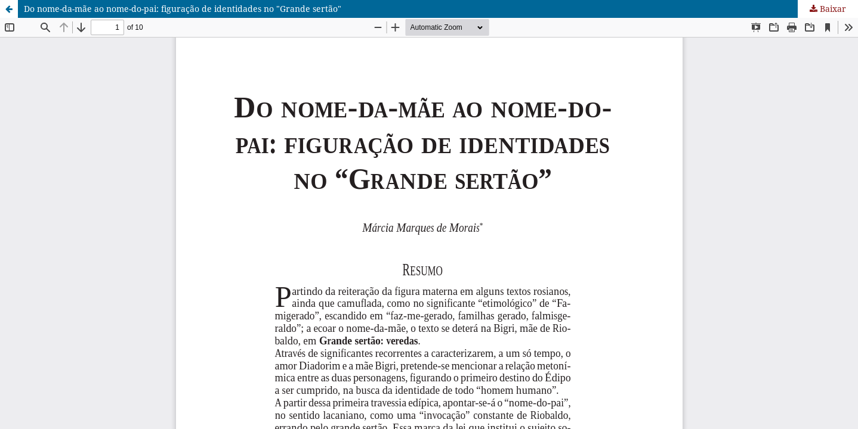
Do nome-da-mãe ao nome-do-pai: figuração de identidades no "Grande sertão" (182, 8)
